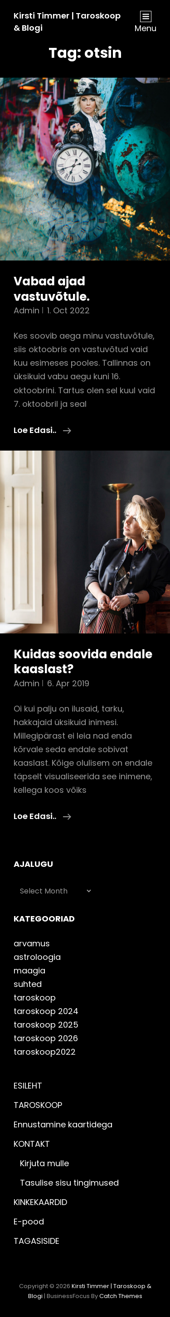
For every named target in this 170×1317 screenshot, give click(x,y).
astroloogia (37, 957)
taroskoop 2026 (46, 1038)
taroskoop (35, 997)
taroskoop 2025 (46, 1024)
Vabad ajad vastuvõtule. (52, 289)
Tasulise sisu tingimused (69, 1182)
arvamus (32, 943)
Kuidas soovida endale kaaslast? (83, 662)
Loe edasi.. (42, 430)
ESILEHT (28, 1085)
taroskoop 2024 (46, 1011)
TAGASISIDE (36, 1241)
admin (26, 310)
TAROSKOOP (38, 1105)
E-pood (29, 1221)
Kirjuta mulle (44, 1163)
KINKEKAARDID (40, 1202)
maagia (29, 970)
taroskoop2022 (45, 1051)
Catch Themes (120, 1296)
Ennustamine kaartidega (63, 1124)
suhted (28, 984)
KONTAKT (32, 1143)
